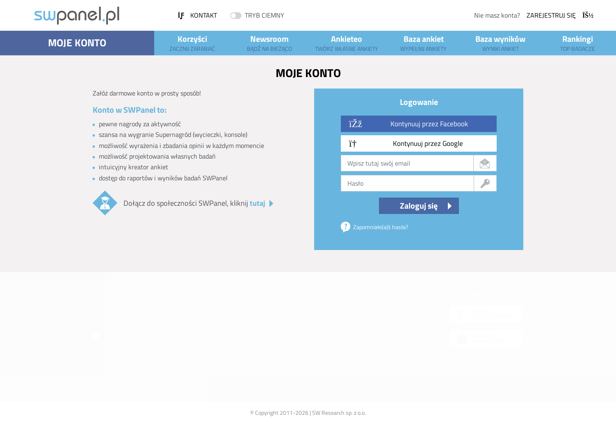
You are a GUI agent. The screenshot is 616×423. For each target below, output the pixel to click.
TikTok (105, 374)
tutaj (257, 203)
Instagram (109, 354)
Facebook (107, 364)
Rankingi (577, 42)
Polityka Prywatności (339, 345)
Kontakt (197, 15)
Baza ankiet (423, 42)
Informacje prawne (115, 325)
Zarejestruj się (560, 15)
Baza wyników (500, 42)
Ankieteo (346, 42)
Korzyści (192, 42)
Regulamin (327, 325)
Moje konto (77, 42)
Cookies (323, 364)
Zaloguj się (419, 205)
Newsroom (269, 42)
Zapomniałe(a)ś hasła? (380, 227)
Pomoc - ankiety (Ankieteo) (236, 335)
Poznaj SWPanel (112, 316)
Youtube (108, 345)
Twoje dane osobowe (339, 354)
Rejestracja (327, 335)
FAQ (319, 306)
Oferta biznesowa (118, 335)
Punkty (212, 345)
